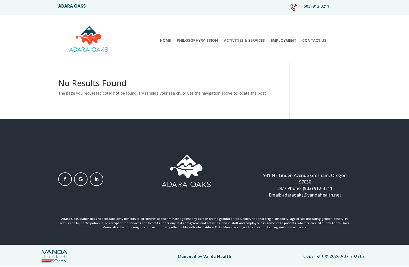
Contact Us (314, 40)
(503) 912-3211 (315, 6)
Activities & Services (244, 40)
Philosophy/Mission (197, 40)
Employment (283, 40)
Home (165, 40)
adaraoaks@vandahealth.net (311, 195)
